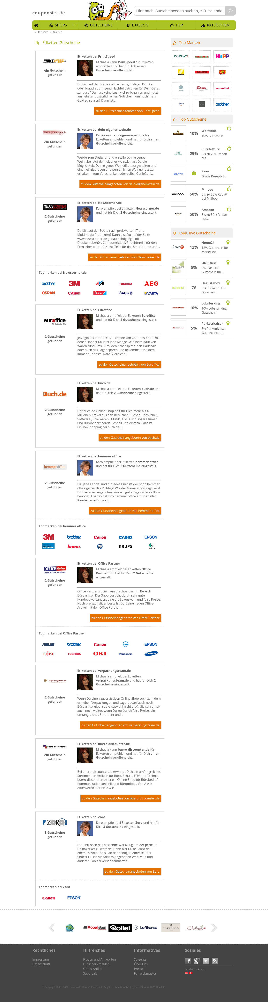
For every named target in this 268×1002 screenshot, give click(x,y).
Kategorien (218, 25)
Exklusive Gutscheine (197, 233)
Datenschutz (41, 964)
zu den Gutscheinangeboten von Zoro (132, 871)
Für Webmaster (145, 973)
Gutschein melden (96, 964)
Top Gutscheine (192, 119)
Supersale (90, 973)
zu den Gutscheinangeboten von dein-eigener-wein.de (120, 184)
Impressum (40, 959)
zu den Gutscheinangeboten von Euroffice (129, 364)
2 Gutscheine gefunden (55, 218)
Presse (139, 969)
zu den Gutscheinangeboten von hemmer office (125, 511)
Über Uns (141, 964)
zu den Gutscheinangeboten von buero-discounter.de (121, 798)
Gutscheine (101, 25)
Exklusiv (140, 25)
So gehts (140, 959)
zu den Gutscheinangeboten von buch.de (130, 437)
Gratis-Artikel (92, 969)
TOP (179, 25)
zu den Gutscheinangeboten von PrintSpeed (128, 111)
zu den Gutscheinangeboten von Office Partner (125, 618)
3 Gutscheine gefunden (55, 834)
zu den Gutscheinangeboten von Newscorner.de (125, 257)
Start (36, 24)
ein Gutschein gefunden (55, 72)
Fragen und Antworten (99, 959)
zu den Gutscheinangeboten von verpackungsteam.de (120, 725)
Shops (61, 25)
